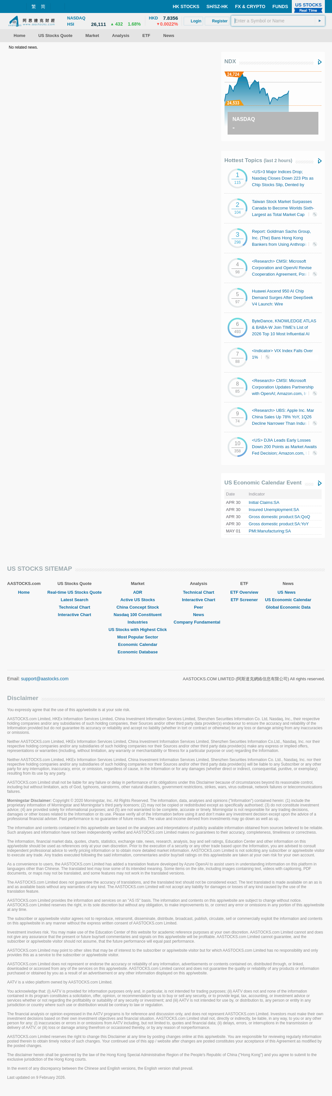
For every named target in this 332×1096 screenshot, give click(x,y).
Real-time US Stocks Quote (74, 592)
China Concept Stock (137, 607)
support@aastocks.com (45, 678)
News (198, 614)
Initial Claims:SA (264, 502)
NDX (230, 61)
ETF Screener (244, 599)
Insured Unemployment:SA (274, 509)
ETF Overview (244, 592)
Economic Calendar (137, 644)
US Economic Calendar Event (263, 483)
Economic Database (138, 651)
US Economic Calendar (288, 599)
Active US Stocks (137, 599)
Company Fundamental (199, 622)
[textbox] (278, 21)
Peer (198, 607)
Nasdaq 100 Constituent (138, 614)
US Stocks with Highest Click (138, 629)
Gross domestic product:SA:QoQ (279, 516)
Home (24, 592)
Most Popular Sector (137, 637)
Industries (138, 622)
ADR (137, 592)
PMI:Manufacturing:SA (270, 531)
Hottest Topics (258, 160)
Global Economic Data (288, 607)
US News (288, 592)
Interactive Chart (74, 614)
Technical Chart (74, 607)
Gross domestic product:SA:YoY (279, 523)
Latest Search (74, 599)
